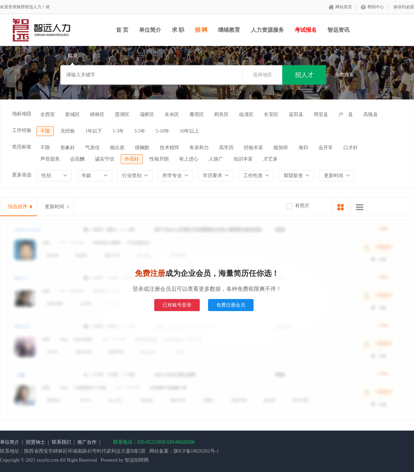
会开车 (325, 147)
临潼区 (246, 114)
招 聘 (201, 30)
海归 (303, 147)
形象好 (67, 147)
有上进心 (188, 159)
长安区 (271, 114)
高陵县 (370, 114)
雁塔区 (196, 114)
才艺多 (270, 159)
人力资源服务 (267, 30)
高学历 (226, 147)
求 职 (178, 30)
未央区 (172, 114)
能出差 (117, 147)
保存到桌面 (403, 6)
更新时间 (54, 206)
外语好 (132, 159)
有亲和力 (199, 147)
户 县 (345, 114)
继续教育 (229, 30)
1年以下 (93, 131)
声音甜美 (50, 159)
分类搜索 (344, 74)
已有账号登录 (176, 305)
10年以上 (189, 131)
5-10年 (162, 131)
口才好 (350, 147)
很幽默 (142, 147)
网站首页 (343, 6)
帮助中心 (375, 6)
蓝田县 (296, 114)
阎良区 (221, 114)
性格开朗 (159, 159)
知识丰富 (243, 159)
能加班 (281, 147)
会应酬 (77, 159)
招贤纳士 (35, 442)
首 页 (122, 30)
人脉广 (216, 159)
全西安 (47, 114)
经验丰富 (253, 147)
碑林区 (97, 114)
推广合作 (87, 442)
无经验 (67, 131)
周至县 (321, 114)
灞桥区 (147, 114)
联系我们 (61, 442)
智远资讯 (338, 30)
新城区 (72, 114)
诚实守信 (104, 159)
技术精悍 (169, 147)
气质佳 (92, 147)
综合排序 (17, 206)
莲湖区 (122, 114)
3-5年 (140, 131)
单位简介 (150, 30)
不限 (45, 131)
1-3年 (118, 131)
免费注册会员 (230, 305)
